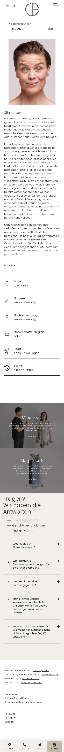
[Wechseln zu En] (7, 6)
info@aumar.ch (49, 674)
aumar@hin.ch (41, 670)
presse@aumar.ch (31, 682)
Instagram (10, 717)
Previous (16, 28)
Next (50, 28)
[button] (34, 545)
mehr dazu (32, 436)
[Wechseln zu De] (14, 6)
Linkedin (9, 721)
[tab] (24, 520)
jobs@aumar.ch (30, 678)
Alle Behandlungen (20, 24)
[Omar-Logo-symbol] (32, 4)
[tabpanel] (32, 590)
